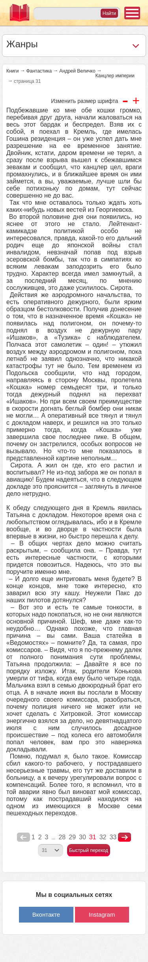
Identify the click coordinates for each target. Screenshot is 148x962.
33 (112, 837)
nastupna (124, 837)
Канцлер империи (115, 75)
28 (62, 837)
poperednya (23, 837)
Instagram (102, 914)
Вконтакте (46, 914)
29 (72, 837)
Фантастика (39, 71)
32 (103, 837)
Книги (12, 71)
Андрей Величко (77, 71)
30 (82, 837)
